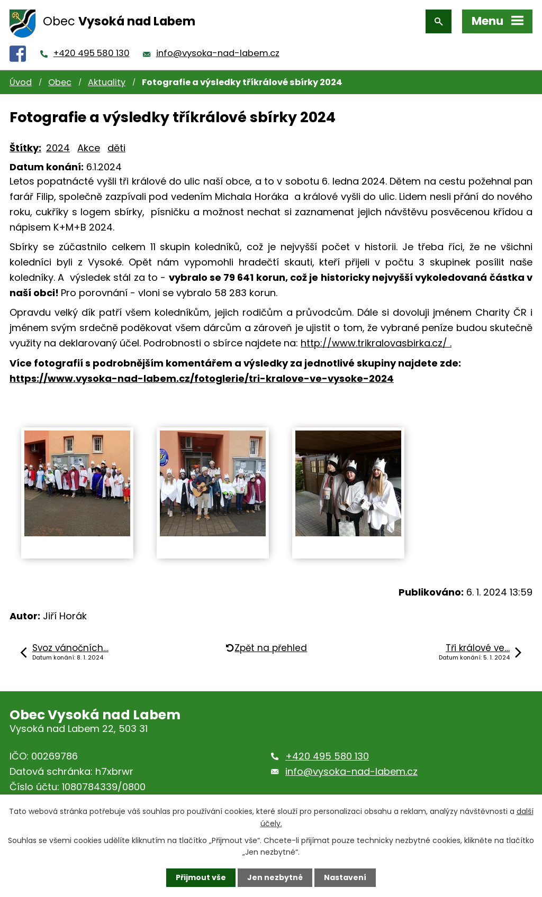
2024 (58, 147)
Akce (88, 147)
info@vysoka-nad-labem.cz (217, 53)
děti (116, 147)
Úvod (21, 82)
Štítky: (25, 147)
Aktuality (106, 82)
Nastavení (345, 877)
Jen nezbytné (275, 877)
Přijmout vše (201, 877)
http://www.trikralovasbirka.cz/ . (376, 343)
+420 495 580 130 (91, 53)
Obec (59, 82)
